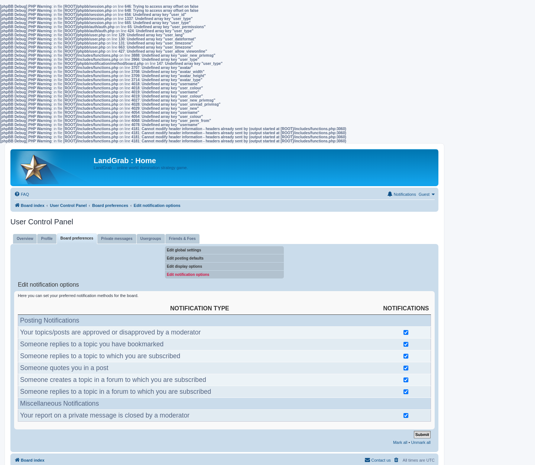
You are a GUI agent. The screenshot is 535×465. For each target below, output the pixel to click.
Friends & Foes (182, 239)
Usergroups (150, 239)
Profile (46, 239)
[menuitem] (21, 194)
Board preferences (77, 238)
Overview (25, 239)
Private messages (117, 239)
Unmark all (421, 442)
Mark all (400, 442)
